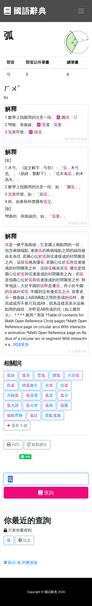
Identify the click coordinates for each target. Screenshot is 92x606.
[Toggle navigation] (81, 11)
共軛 (13, 395)
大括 (73, 375)
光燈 (32, 405)
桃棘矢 (30, 385)
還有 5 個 (17, 425)
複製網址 (37, 444)
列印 (13, 444)
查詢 (46, 493)
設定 (24, 540)
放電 (32, 395)
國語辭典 (25, 11)
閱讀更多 (21, 344)
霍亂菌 (53, 415)
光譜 (13, 405)
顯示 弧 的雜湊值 (21, 562)
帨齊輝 (15, 415)
